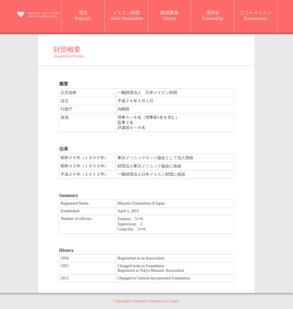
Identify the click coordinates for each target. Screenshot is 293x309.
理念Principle (83, 15)
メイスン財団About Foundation (126, 15)
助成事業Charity (169, 15)
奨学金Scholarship (213, 15)
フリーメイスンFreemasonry (256, 15)
